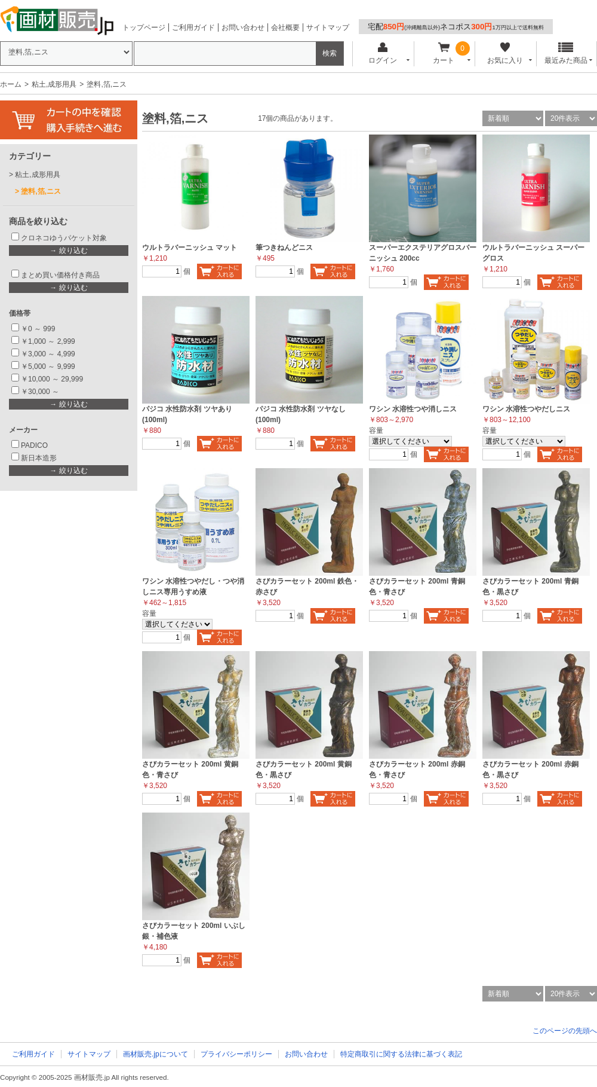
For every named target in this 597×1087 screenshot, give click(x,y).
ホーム (10, 84)
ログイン (382, 53)
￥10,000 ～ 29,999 (52, 379)
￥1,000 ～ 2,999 (48, 341)
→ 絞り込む (68, 250)
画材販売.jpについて (155, 1054)
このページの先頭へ (565, 1031)
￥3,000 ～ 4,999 (48, 354)
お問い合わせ (242, 27)
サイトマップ (327, 27)
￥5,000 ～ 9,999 (48, 366)
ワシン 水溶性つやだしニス (526, 409)
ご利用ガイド (193, 27)
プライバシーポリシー (236, 1054)
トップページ (143, 27)
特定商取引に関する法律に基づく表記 (401, 1054)
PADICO (34, 445)
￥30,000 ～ (41, 391)
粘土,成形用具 (54, 84)
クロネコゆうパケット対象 (64, 238)
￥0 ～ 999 (38, 329)
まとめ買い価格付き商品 (60, 275)
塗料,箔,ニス (41, 191)
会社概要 (285, 27)
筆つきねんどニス (284, 247)
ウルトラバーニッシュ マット (189, 247)
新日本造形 (39, 458)
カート (444, 53)
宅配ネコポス (456, 26)
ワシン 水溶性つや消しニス (413, 409)
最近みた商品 (565, 53)
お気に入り (505, 53)
